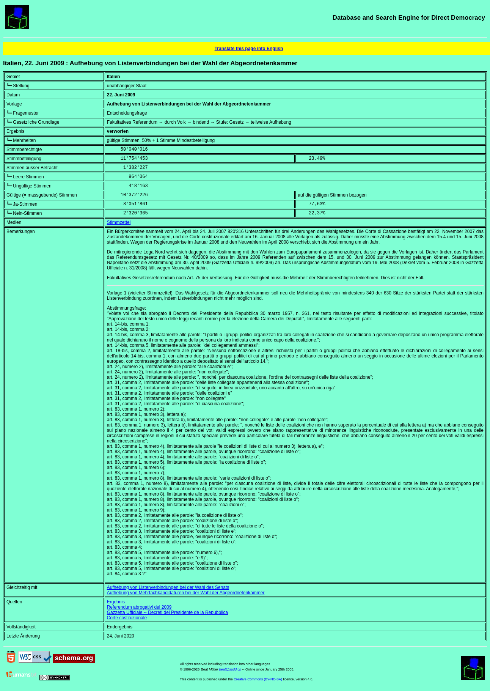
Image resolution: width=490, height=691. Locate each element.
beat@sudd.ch (230, 669)
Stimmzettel (119, 222)
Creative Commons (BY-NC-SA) (258, 679)
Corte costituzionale (127, 617)
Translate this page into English (249, 48)
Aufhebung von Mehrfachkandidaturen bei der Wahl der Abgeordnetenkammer (186, 592)
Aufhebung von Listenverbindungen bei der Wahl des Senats (168, 587)
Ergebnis (116, 601)
